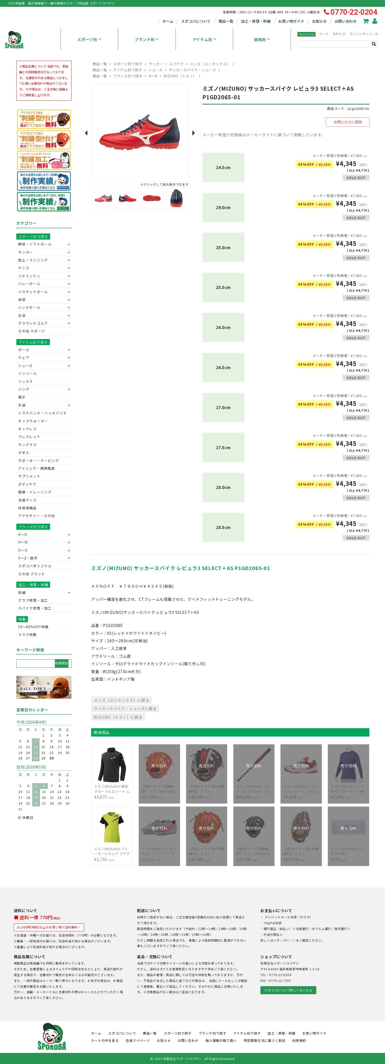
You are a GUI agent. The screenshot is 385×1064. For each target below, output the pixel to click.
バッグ (23, 389)
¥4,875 (112, 788)
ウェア (23, 357)
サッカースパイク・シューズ (192, 69)
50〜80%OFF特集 (33, 626)
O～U (22, 550)
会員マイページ (138, 1039)
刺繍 (22, 592)
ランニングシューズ (363, 33)
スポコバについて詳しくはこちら (288, 989)
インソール (27, 373)
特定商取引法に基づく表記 (264, 1039)
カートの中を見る (105, 1039)
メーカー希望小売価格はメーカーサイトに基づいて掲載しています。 (263, 134)
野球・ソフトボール (35, 244)
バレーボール (29, 283)
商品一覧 (226, 21)
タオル (23, 452)
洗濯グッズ (27, 500)
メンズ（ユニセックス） (210, 63)
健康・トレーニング (35, 491)
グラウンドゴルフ (33, 323)
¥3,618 (301, 788)
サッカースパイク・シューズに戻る (125, 707)
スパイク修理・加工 (35, 608)
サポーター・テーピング (38, 460)
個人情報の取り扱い (221, 1039)
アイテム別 (202, 39)
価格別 (260, 39)
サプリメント (29, 476)
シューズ (155, 69)
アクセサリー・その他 (36, 515)
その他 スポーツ (31, 331)
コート (324, 33)
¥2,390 (348, 788)
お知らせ (319, 21)
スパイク (176, 63)
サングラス (27, 444)
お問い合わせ (346, 21)
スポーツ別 (87, 39)
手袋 (22, 405)
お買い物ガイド (291, 21)
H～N (153, 75)
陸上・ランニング (33, 259)
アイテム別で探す (127, 69)
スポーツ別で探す (128, 63)
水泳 (22, 315)
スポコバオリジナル (35, 565)
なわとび (339, 33)
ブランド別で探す (128, 75)
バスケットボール (33, 291)
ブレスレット (29, 436)
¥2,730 (112, 850)
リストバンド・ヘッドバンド (40, 412)
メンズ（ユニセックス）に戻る (121, 699)
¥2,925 (159, 850)
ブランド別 (145, 39)
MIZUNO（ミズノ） (180, 75)
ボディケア (27, 484)
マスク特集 (27, 634)
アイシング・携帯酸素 (36, 468)
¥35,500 (254, 788)
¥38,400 (207, 850)
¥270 (348, 850)
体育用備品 (27, 507)
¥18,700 (254, 850)
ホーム (167, 21)
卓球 (22, 299)
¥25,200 (207, 788)
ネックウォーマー (33, 420)
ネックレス (27, 428)
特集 (22, 619)
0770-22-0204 (350, 12)
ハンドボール (29, 307)
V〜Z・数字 (28, 557)
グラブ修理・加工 (33, 600)
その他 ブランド (31, 573)
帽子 (22, 397)
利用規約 (299, 1039)
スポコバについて (196, 21)
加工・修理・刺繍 (256, 21)
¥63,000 (301, 850)
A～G (22, 534)
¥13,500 (159, 788)
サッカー (156, 63)
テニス (23, 267)
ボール (23, 349)
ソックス (25, 381)
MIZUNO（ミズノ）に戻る (118, 716)
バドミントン (29, 275)
